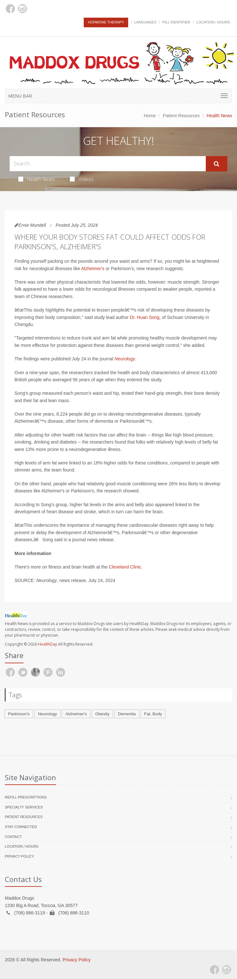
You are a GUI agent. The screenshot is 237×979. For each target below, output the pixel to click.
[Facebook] (10, 8)
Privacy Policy (19, 856)
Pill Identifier (176, 22)
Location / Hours (213, 22)
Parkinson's (19, 713)
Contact (13, 837)
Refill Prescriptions (26, 797)
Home (150, 115)
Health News (36, 179)
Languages (145, 22)
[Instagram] (22, 8)
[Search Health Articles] (108, 163)
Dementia (127, 713)
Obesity (102, 713)
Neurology (125, 358)
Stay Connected (21, 827)
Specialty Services (24, 807)
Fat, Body (153, 713)
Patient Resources (181, 115)
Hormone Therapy (106, 22)
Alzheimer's (92, 268)
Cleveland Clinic (125, 566)
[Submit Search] (216, 164)
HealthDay (47, 644)
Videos (82, 179)
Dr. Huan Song (144, 317)
